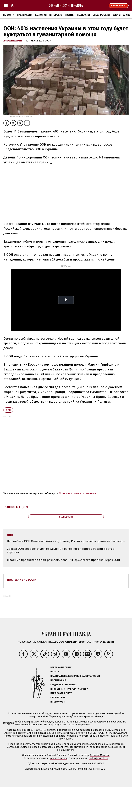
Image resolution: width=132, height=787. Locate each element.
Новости (8, 14)
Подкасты (83, 14)
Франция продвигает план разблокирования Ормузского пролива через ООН (63, 560)
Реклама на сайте (61, 667)
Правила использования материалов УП (75, 676)
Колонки (41, 14)
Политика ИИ (58, 680)
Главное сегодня (15, 507)
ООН (8, 410)
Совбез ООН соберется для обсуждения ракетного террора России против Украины (60, 550)
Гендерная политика (63, 684)
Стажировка (57, 697)
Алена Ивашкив (13, 40)
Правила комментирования (77, 493)
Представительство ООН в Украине (30, 149)
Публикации (24, 14)
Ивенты (69, 14)
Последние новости (21, 579)
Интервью (55, 14)
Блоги (116, 14)
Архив (126, 14)
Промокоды (57, 701)
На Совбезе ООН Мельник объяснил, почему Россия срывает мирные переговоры (66, 541)
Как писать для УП (61, 693)
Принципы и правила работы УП (69, 689)
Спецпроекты (101, 14)
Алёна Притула (58, 758)
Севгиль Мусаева (99, 755)
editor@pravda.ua (98, 758)
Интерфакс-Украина (56, 724)
